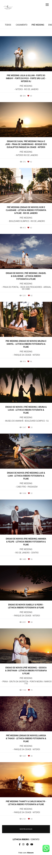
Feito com (26, 853)
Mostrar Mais (26, 829)
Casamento (21, 25)
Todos (8, 25)
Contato (35, 839)
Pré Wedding (37, 25)
